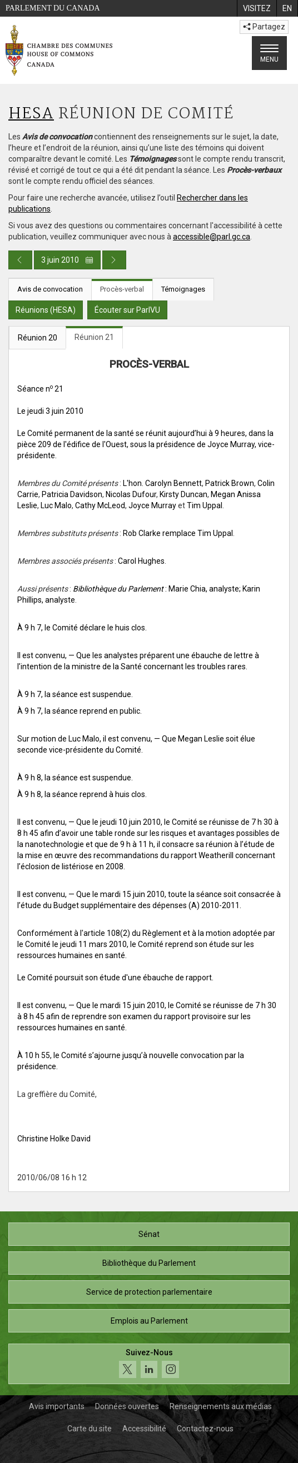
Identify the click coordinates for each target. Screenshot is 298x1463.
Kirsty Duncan (183, 494)
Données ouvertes (127, 1406)
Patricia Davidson (72, 494)
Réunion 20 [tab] (37, 337)
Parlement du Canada (53, 8)
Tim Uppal (204, 505)
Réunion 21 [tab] (94, 337)
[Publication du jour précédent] (20, 259)
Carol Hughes (141, 561)
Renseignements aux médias (221, 1406)
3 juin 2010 (67, 259)
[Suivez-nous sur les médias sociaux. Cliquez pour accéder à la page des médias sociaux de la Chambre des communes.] (149, 1364)
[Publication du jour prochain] (114, 259)
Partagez (264, 26)
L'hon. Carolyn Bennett (162, 483)
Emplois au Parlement (149, 1320)
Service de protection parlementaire (149, 1291)
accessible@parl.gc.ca (211, 236)
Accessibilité (144, 1428)
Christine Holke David (54, 1138)
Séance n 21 (40, 388)
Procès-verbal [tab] (122, 289)
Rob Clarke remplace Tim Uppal (178, 533)
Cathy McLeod (100, 505)
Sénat (149, 1234)
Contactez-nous (205, 1428)
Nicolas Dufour (131, 494)
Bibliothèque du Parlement (149, 1263)
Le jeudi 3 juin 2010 (50, 411)
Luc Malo (56, 505)
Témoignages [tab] (183, 289)
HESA (31, 114)
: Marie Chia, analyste (156, 588)
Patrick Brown (229, 483)
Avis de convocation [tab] (50, 289)
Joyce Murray (152, 505)
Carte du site (89, 1428)
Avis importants (57, 1406)
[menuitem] (256, 8)
